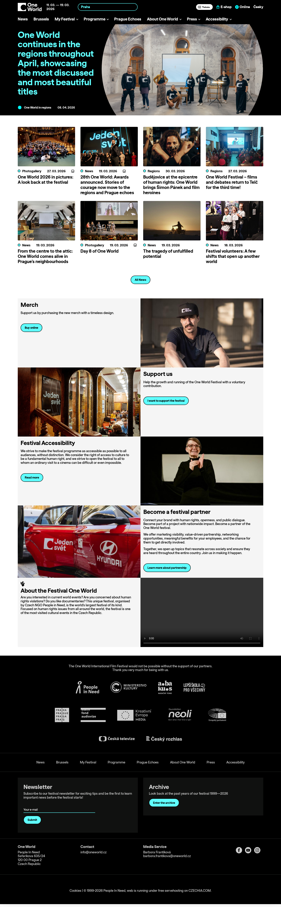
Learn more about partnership (167, 567)
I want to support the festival (166, 400)
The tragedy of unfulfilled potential (168, 254)
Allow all (251, 880)
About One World (162, 19)
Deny (251, 895)
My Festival (65, 19)
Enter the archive (164, 802)
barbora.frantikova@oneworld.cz (167, 856)
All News (140, 279)
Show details (55, 902)
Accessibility (217, 19)
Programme (94, 19)
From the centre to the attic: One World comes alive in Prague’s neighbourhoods (45, 256)
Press (192, 19)
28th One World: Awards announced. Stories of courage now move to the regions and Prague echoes (107, 184)
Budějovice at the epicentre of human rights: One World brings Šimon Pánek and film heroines (171, 184)
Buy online (31, 327)
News (23, 19)
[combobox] (108, 7)
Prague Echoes (127, 19)
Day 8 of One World (99, 251)
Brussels (41, 19)
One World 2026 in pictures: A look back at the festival (45, 179)
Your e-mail (31, 804)
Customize (251, 888)
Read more (32, 477)
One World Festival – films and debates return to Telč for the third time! (232, 182)
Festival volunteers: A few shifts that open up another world (233, 256)
